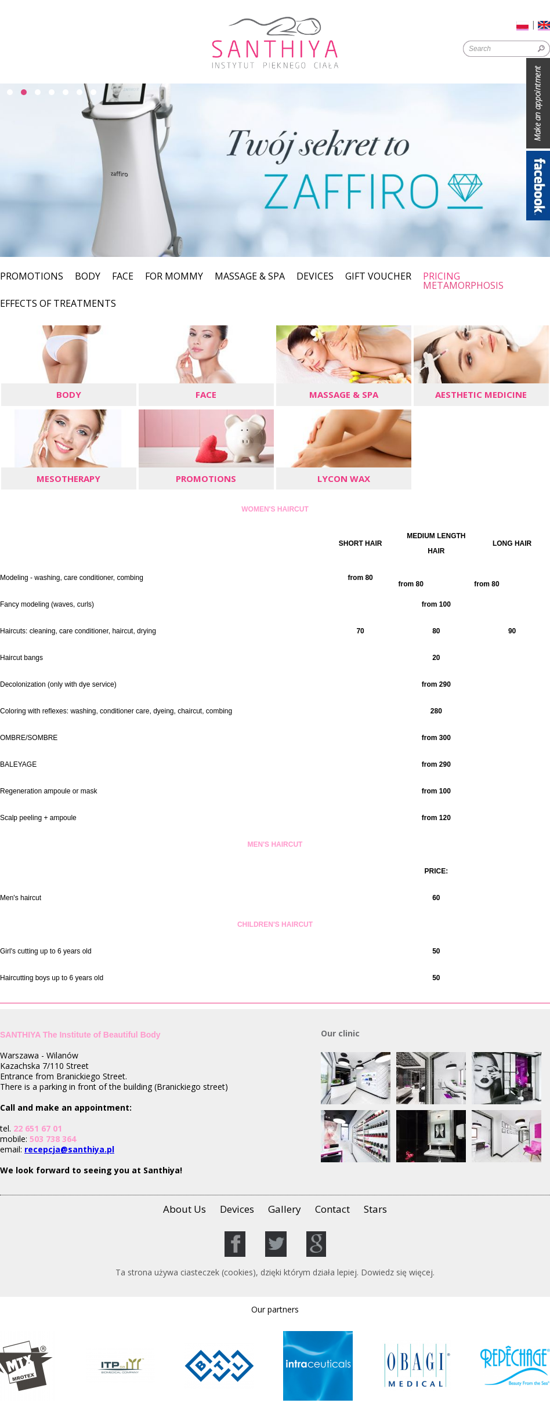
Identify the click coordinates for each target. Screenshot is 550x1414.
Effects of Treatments (58, 304)
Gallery (284, 1209)
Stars (375, 1209)
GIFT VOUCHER (378, 276)
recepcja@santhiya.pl (69, 1149)
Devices (315, 276)
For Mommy (174, 276)
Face (122, 276)
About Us (184, 1209)
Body (87, 276)
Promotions (31, 276)
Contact (332, 1209)
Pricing (441, 276)
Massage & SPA (250, 276)
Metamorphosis (463, 286)
